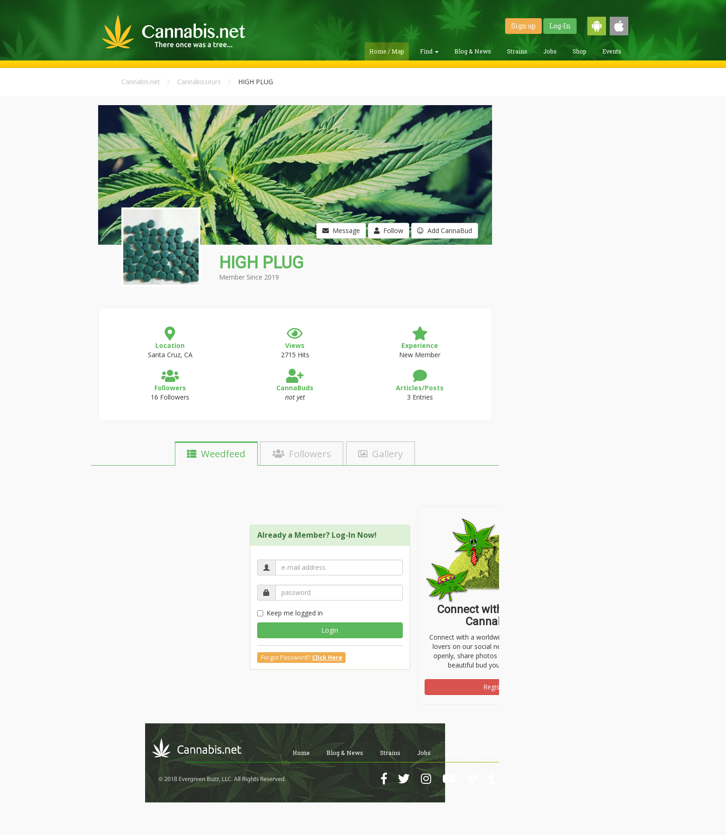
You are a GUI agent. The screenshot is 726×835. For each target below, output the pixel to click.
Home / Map (386, 51)
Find (429, 51)
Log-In (560, 25)
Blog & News (472, 51)
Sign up (523, 25)
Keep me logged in (290, 612)
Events (611, 51)
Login (329, 630)
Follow (388, 230)
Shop (579, 51)
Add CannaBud (444, 230)
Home (301, 752)
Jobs (550, 51)
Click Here (327, 657)
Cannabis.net (140, 81)
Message (341, 230)
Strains (517, 51)
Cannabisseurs (199, 81)
